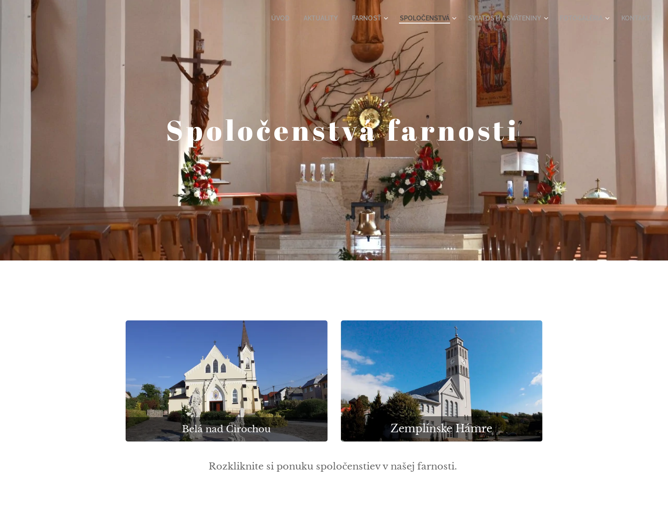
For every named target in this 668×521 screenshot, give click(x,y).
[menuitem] (305, 18)
